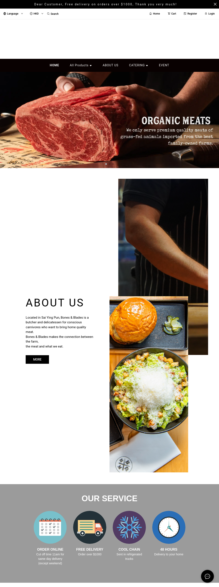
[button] (106, 164)
